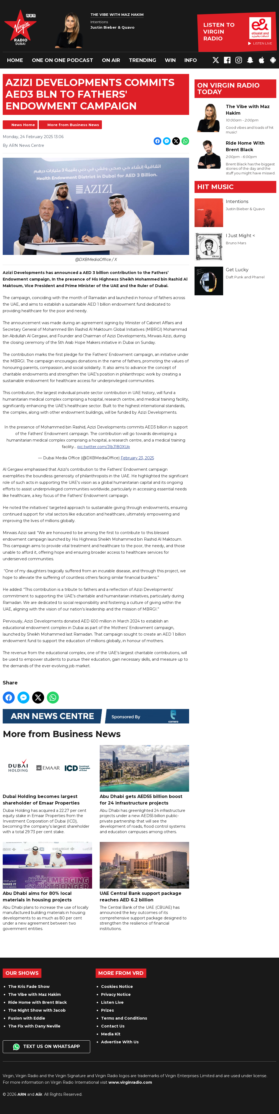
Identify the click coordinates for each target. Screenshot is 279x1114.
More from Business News (73, 125)
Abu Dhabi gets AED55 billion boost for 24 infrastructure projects (144, 775)
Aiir (38, 1094)
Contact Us (113, 1026)
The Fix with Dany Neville (34, 1026)
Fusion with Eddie (26, 1018)
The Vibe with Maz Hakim (34, 994)
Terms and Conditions (124, 1018)
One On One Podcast (62, 60)
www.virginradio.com (130, 1082)
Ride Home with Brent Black (37, 1002)
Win (170, 60)
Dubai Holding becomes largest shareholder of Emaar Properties (47, 775)
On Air (111, 60)
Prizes (107, 1010)
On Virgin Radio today (228, 88)
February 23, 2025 (137, 457)
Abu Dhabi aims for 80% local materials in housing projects (47, 872)
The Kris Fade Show (29, 986)
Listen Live (112, 1002)
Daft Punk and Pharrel (245, 277)
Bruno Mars (236, 243)
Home (15, 60)
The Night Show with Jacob (37, 1010)
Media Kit (110, 1034)
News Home (23, 125)
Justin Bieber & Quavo (245, 209)
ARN (21, 1094)
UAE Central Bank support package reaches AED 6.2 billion (144, 872)
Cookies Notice (117, 986)
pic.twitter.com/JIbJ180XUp (103, 446)
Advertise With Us (120, 1041)
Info (190, 60)
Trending (142, 60)
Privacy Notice (116, 994)
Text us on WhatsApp (46, 1047)
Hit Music (215, 187)
